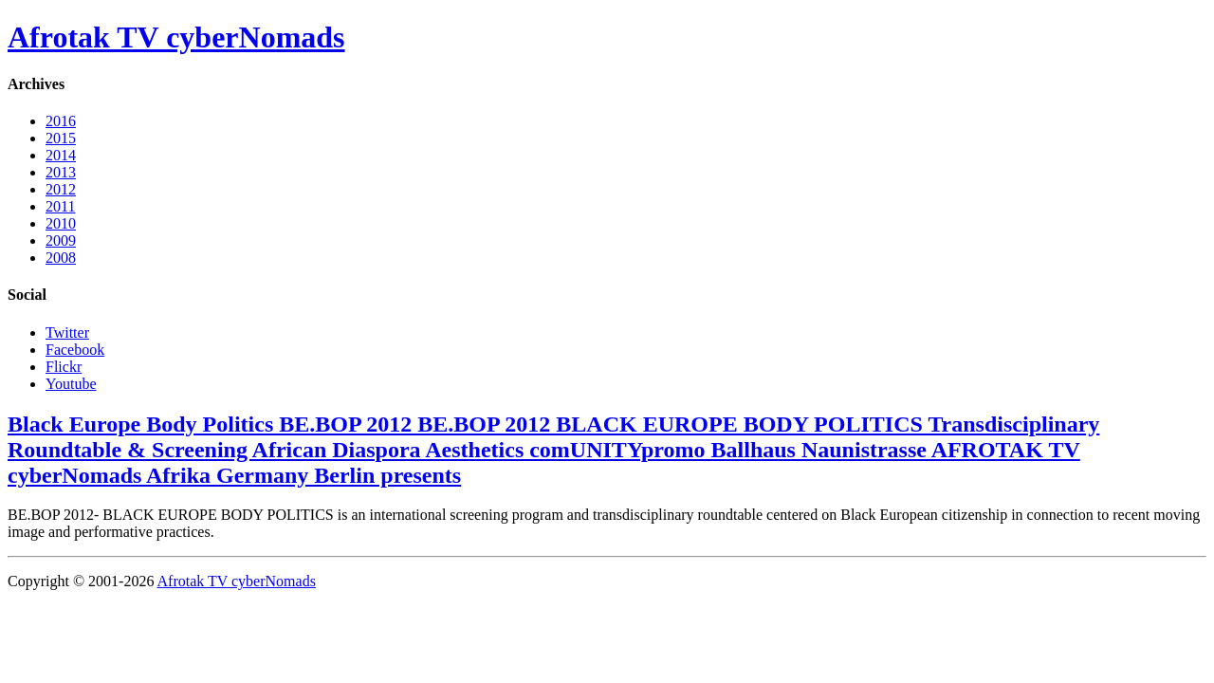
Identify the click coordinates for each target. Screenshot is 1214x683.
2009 (61, 240)
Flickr (64, 367)
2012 (61, 189)
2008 (61, 257)
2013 (61, 172)
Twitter (67, 332)
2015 (61, 138)
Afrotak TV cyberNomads (176, 37)
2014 (61, 155)
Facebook (75, 350)
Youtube (71, 384)
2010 (61, 223)
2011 (60, 206)
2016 (61, 121)
